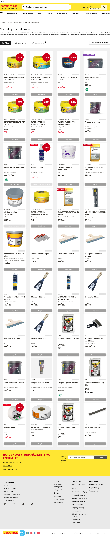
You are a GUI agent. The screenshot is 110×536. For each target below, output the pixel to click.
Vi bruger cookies (63, 528)
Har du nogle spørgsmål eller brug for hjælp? (27, 452)
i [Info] (45, 37)
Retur (74, 484)
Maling (10, 18)
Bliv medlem (58, 498)
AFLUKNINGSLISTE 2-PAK (94, 423)
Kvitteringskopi (77, 515)
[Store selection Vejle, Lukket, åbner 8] (95, 7)
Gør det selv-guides (96, 480)
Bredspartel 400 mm (66, 249)
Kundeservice (77, 477)
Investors (57, 492)
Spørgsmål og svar (78, 491)
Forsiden (2, 18)
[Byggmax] (9, 7)
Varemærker (93, 487)
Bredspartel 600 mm (12, 334)
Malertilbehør (18, 18)
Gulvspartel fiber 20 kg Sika (68, 334)
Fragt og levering (78, 503)
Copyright (53, 528)
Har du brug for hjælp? (80, 487)
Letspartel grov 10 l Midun (68, 378)
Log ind (2, 1)
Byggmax (19, 534)
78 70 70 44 (7, 462)
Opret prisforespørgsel (11, 465)
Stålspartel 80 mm (38, 293)
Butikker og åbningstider (58, 481)
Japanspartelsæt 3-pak (40, 249)
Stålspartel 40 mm (38, 334)
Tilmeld (100, 453)
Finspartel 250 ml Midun (40, 378)
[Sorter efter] (99, 38)
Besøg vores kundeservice (12, 458)
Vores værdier (59, 495)
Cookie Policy (76, 518)
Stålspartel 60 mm (92, 293)
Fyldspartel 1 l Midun (92, 118)
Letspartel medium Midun (14, 163)
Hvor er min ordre (78, 480)
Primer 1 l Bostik (37, 163)
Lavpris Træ (25, 534)
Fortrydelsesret (77, 500)
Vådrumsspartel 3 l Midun (14, 378)
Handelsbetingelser (79, 497)
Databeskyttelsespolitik (77, 528)
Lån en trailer (76, 507)
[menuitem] (1, 13)
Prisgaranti (58, 485)
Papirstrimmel (9, 423)
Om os (56, 489)
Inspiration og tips (95, 483)
